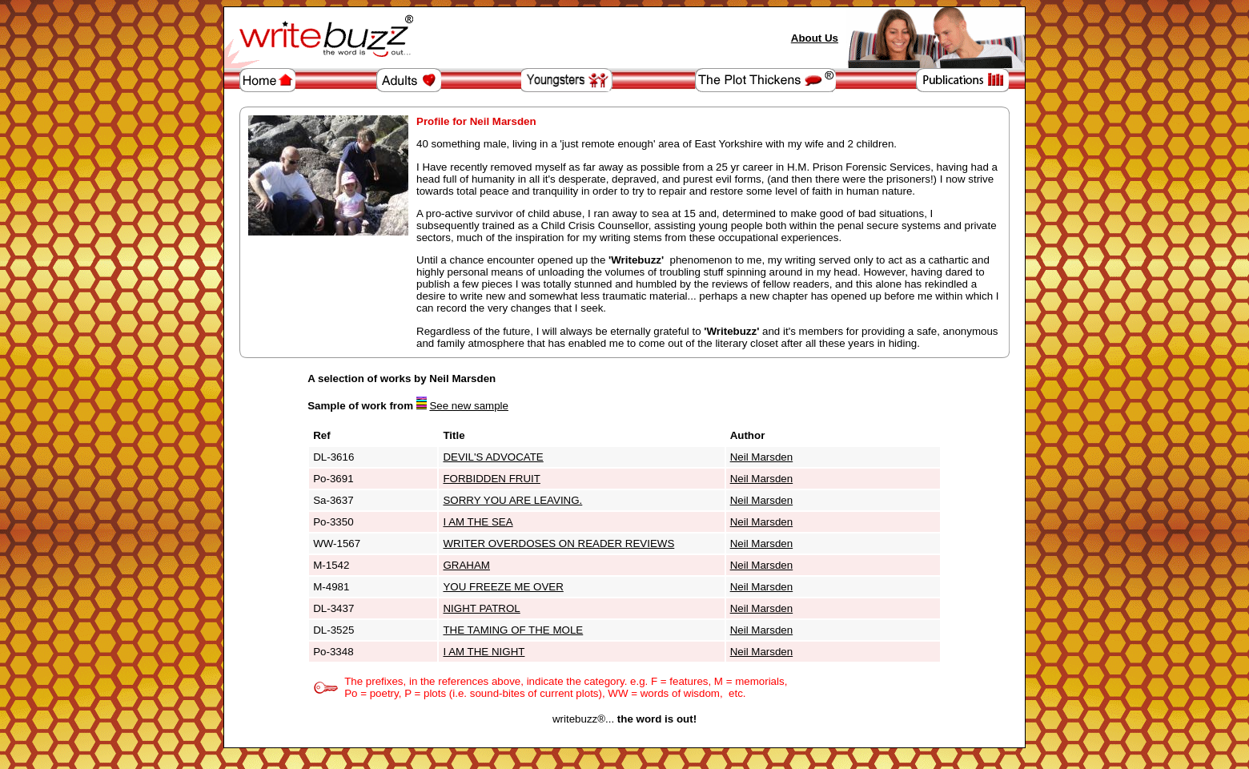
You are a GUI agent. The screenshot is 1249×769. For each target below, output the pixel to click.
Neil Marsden (761, 457)
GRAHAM (466, 565)
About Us (814, 38)
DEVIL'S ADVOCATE (493, 457)
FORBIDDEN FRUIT (491, 479)
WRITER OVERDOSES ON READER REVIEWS (558, 543)
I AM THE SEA (477, 522)
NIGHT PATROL (481, 608)
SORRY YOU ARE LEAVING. (512, 500)
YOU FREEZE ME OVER (503, 587)
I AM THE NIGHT (483, 652)
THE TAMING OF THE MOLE (513, 630)
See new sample (468, 406)
